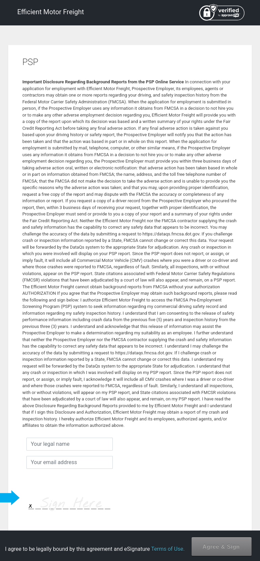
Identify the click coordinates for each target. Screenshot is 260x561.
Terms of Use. (168, 549)
